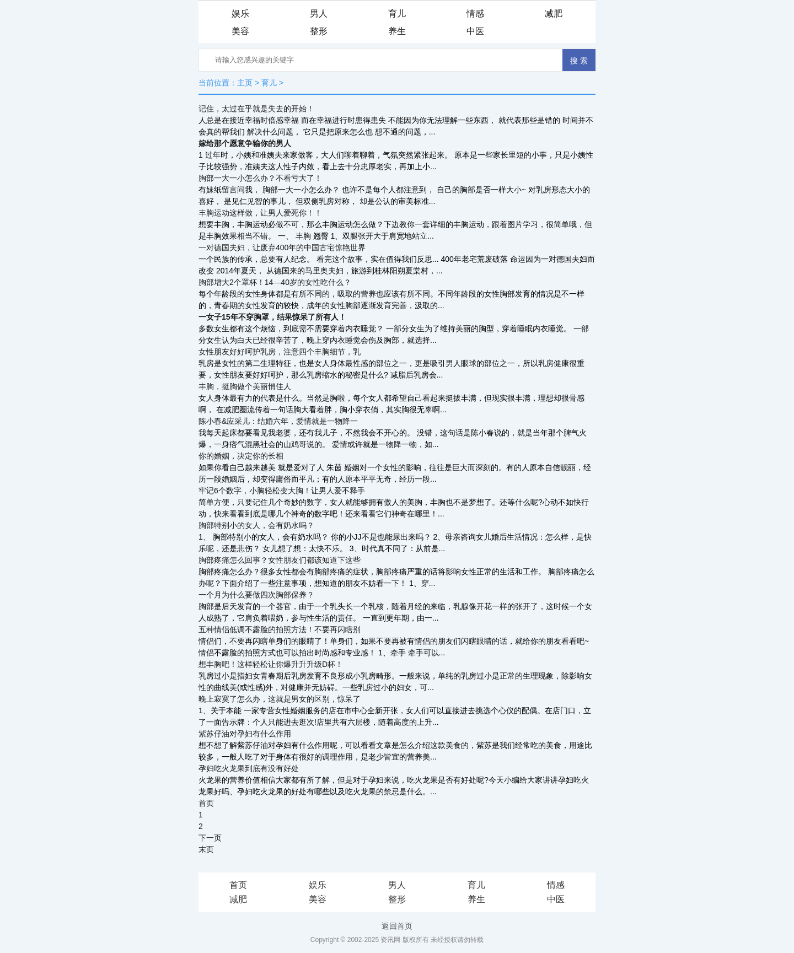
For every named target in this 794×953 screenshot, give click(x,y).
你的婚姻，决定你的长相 (240, 455)
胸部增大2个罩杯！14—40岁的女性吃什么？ (274, 282)
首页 (206, 803)
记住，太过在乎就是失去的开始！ (256, 108)
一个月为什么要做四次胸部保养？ (256, 594)
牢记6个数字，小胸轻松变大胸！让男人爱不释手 (281, 490)
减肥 (553, 13)
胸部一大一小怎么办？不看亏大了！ (260, 178)
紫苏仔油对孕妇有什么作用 (244, 733)
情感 (475, 13)
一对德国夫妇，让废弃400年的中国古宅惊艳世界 (282, 247)
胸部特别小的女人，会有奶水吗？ (256, 525)
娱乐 (240, 13)
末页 (206, 849)
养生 (397, 31)
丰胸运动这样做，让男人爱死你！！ (260, 212)
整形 (319, 31)
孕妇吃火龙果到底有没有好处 (248, 768)
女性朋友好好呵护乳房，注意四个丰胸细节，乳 (279, 351)
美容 (240, 31)
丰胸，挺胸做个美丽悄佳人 (244, 386)
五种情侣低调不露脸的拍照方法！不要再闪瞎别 (279, 629)
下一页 (210, 837)
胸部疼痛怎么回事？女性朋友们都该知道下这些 (279, 560)
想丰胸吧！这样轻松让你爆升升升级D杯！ (270, 664)
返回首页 (397, 926)
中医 (475, 31)
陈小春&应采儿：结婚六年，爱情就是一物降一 (278, 421)
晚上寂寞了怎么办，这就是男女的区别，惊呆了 (279, 698)
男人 (319, 13)
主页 (245, 82)
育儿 (397, 13)
